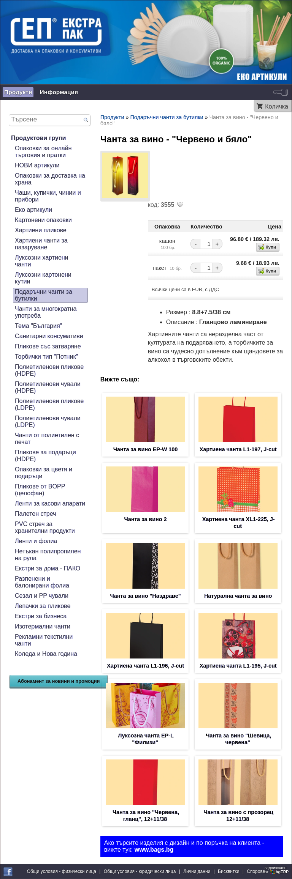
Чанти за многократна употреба (45, 312)
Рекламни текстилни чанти (44, 640)
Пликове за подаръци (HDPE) (45, 455)
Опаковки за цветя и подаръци (43, 472)
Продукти (18, 92)
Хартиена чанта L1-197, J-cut (238, 449)
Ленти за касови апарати (50, 503)
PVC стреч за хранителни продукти (45, 527)
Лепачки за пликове (42, 606)
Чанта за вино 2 (145, 519)
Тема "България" (38, 326)
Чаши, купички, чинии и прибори (48, 196)
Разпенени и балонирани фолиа (42, 582)
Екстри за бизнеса (41, 616)
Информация (59, 92)
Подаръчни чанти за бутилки (43, 295)
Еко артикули (33, 209)
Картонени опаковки (43, 220)
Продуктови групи (38, 138)
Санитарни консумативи (49, 336)
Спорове (256, 871)
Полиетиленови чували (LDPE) (48, 421)
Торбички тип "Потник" (46, 356)
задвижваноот (277, 870)
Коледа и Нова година (46, 654)
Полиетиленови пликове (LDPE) (49, 404)
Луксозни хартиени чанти (41, 261)
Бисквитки (228, 871)
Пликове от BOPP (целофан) (40, 489)
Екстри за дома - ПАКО (47, 568)
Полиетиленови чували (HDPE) (48, 387)
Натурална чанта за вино (238, 596)
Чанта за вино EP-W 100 (145, 449)
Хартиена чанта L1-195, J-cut (238, 666)
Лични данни (196, 871)
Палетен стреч (35, 513)
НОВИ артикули (37, 165)
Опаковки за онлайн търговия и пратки (43, 151)
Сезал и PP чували (41, 595)
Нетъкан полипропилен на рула (48, 554)
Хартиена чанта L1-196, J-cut (145, 666)
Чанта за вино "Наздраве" (145, 596)
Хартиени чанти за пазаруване (41, 243)
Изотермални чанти (42, 626)
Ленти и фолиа (36, 541)
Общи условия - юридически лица (140, 871)
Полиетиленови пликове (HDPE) (49, 370)
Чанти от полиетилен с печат (47, 438)
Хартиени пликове (41, 230)
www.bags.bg (154, 849)
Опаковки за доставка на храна (50, 179)
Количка (276, 106)
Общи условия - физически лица (61, 871)
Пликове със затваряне (48, 346)
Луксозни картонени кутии (43, 278)
